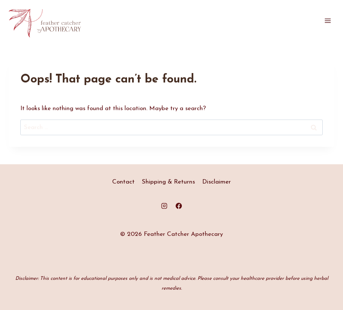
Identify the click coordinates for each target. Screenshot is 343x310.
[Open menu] (327, 21)
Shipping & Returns (168, 182)
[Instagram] (164, 206)
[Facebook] (178, 206)
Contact (123, 182)
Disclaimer (216, 182)
